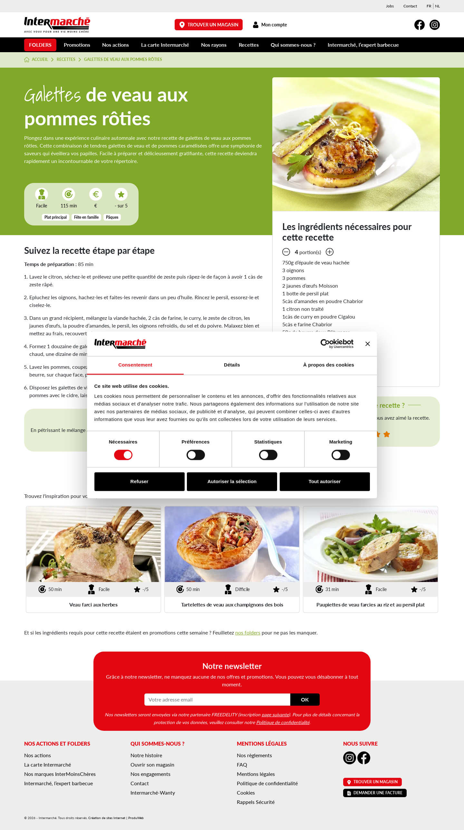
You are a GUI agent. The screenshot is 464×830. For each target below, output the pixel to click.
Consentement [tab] (135, 365)
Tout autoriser (325, 481)
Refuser (139, 481)
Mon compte (269, 24)
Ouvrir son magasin (152, 764)
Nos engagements (150, 774)
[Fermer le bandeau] (367, 343)
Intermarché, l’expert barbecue (363, 44)
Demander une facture (374, 793)
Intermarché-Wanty (152, 792)
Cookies (246, 792)
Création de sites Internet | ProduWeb (116, 817)
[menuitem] (429, 6)
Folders (40, 44)
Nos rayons (214, 44)
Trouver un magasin (209, 24)
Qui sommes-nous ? (293, 44)
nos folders (247, 632)
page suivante (275, 714)
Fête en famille (86, 217)
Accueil (36, 59)
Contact (410, 6)
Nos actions (115, 44)
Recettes (249, 44)
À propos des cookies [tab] (328, 365)
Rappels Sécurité (256, 802)
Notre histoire (146, 755)
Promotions (77, 44)
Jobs (390, 6)
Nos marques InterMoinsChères (60, 774)
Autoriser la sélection (232, 481)
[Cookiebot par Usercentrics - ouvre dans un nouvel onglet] (325, 343)
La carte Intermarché (165, 44)
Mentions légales (256, 774)
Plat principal (55, 217)
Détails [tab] (232, 365)
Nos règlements (254, 755)
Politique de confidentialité (282, 722)
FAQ (242, 764)
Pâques (112, 217)
